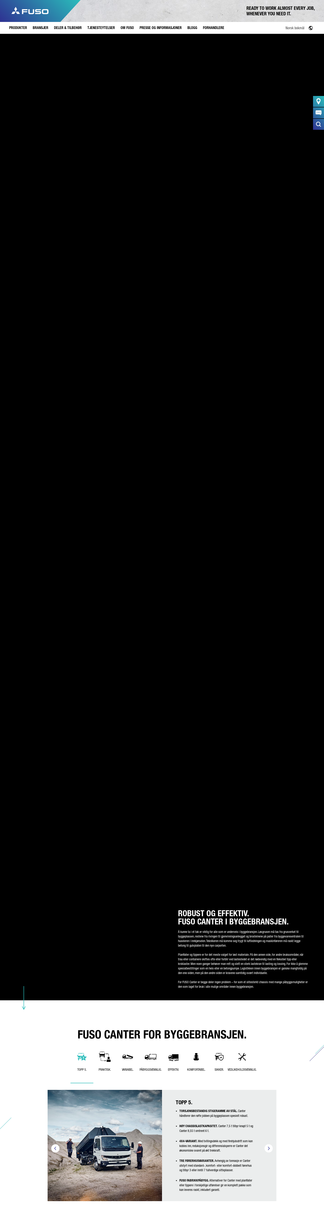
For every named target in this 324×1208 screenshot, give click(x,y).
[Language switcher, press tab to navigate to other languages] (288, 27)
